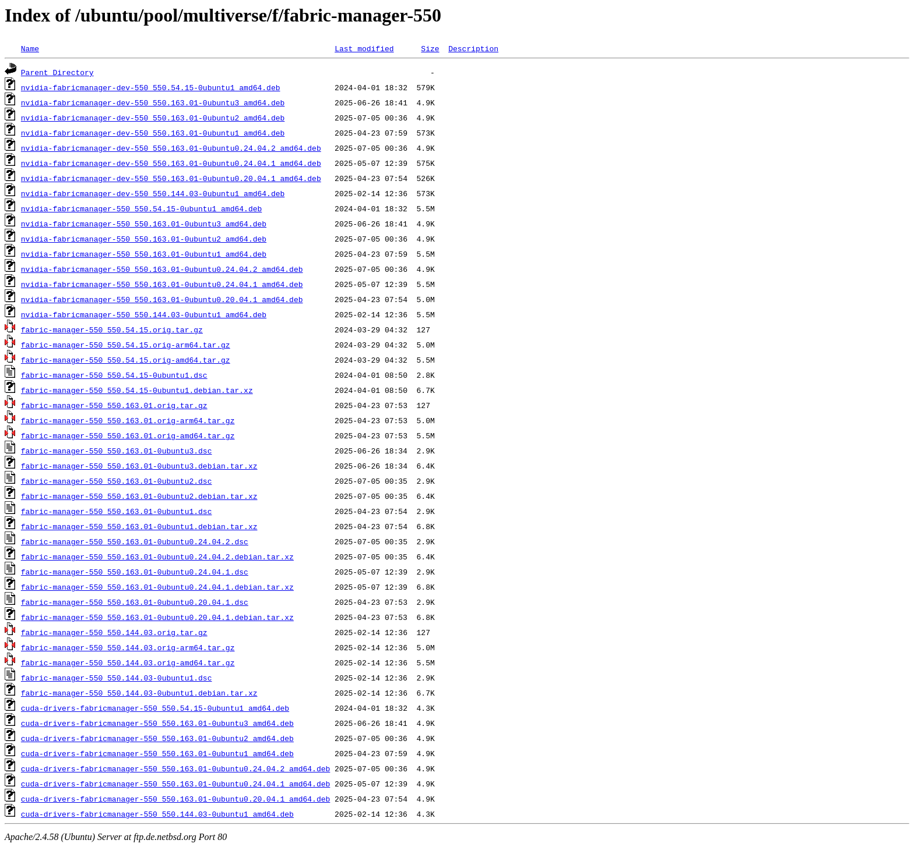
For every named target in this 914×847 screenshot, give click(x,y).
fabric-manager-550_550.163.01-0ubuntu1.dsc (116, 511)
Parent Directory (57, 72)
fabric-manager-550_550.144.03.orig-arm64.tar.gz (128, 647)
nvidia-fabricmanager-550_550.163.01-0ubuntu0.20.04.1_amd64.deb (162, 299)
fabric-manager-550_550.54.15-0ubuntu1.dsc (114, 375)
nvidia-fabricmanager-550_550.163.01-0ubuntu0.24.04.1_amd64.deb (162, 284)
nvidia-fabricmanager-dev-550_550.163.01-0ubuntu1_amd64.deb (152, 132)
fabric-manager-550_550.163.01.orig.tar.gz (114, 405)
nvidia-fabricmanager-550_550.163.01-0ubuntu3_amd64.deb (143, 223)
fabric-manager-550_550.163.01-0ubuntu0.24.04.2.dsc (134, 541)
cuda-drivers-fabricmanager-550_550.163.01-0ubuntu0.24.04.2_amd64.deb (175, 768)
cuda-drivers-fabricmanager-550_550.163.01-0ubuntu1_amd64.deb (157, 753)
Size (430, 48)
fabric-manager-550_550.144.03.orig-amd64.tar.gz (128, 662)
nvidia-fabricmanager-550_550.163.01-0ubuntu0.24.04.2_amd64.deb (162, 269)
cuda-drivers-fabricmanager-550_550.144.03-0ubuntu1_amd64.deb (157, 814)
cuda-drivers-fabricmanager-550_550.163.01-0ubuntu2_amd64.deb (157, 738)
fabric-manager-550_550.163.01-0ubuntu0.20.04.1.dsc (134, 602)
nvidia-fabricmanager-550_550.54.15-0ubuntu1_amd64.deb (141, 208)
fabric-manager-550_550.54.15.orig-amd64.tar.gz (125, 360)
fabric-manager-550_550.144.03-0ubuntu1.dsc (116, 677)
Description (473, 48)
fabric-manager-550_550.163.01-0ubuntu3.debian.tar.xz (139, 465)
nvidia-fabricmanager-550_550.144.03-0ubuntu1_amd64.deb (143, 314)
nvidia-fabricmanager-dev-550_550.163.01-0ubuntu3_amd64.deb (152, 102)
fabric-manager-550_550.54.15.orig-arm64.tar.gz (125, 344)
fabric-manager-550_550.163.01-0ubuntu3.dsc (116, 450)
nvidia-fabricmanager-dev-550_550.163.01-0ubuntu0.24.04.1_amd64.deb (171, 163)
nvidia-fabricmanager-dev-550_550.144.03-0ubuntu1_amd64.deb (152, 193)
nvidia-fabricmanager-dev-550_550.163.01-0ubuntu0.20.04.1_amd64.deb (171, 178)
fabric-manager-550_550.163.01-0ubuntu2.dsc (116, 481)
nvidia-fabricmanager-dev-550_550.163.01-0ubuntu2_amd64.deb (152, 117)
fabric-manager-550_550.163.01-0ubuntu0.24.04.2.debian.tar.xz (157, 556)
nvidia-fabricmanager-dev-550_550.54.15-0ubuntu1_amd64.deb (150, 87)
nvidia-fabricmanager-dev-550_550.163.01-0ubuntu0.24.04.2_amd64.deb (171, 148)
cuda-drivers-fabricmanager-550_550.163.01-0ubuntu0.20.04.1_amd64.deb (175, 798)
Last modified (364, 48)
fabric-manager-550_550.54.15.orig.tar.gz (112, 329)
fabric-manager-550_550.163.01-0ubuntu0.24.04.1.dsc (134, 571)
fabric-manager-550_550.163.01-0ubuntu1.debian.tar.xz (139, 526)
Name (30, 48)
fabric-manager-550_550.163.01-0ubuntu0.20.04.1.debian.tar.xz (157, 617)
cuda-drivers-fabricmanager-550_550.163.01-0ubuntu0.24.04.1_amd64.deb (175, 783)
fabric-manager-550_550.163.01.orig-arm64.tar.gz (128, 420)
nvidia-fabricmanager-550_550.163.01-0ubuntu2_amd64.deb (143, 238)
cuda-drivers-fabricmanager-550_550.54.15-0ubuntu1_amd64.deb (155, 708)
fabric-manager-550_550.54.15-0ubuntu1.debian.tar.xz (137, 390)
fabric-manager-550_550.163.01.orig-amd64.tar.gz (128, 435)
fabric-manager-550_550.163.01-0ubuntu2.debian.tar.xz (139, 496)
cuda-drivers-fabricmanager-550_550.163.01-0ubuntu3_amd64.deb (157, 723)
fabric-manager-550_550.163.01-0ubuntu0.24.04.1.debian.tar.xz (157, 587)
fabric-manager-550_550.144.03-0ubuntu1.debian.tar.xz (139, 692)
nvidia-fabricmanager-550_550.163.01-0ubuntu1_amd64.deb (143, 254)
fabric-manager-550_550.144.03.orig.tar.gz (114, 632)
